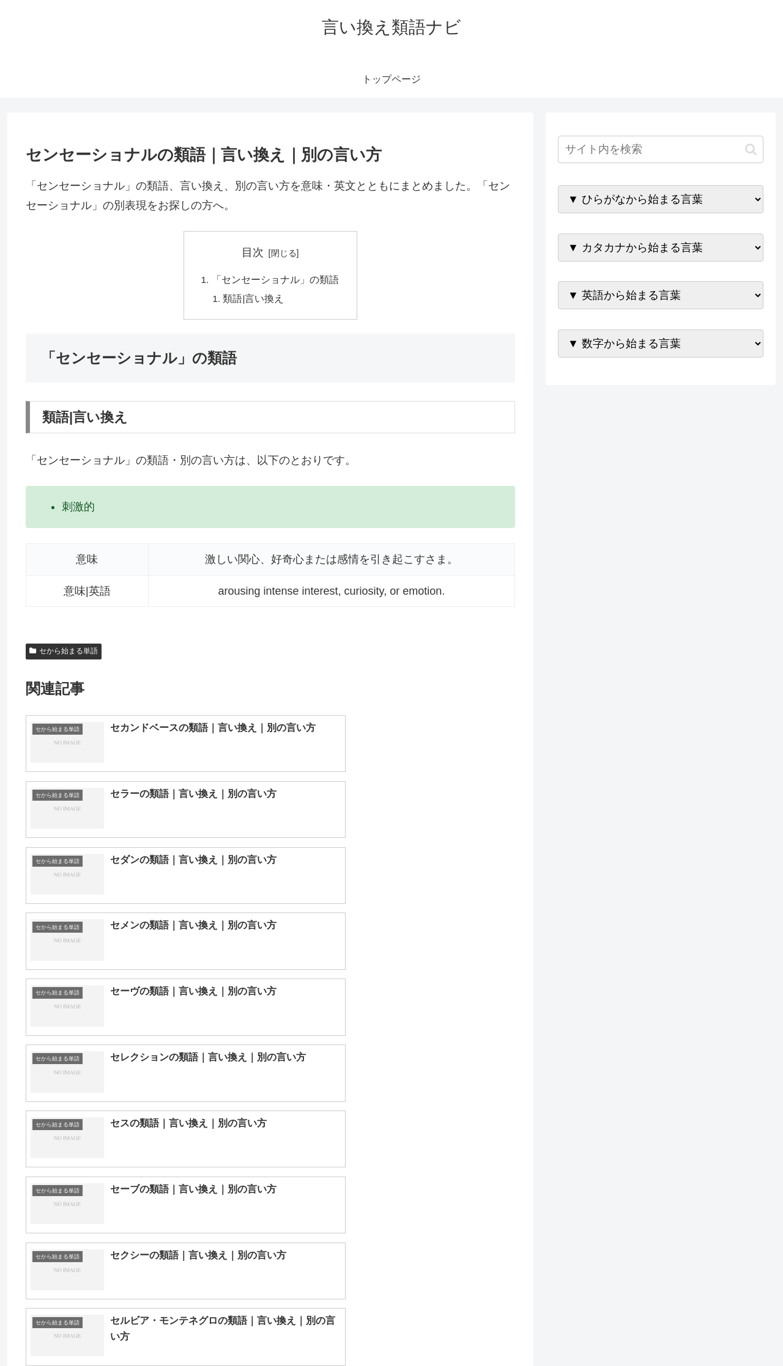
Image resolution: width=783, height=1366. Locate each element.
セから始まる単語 (63, 652)
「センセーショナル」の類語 (275, 279)
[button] (751, 149)
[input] (660, 149)
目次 (253, 252)
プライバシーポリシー (721, 1327)
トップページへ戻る (627, 1327)
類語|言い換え (254, 299)
